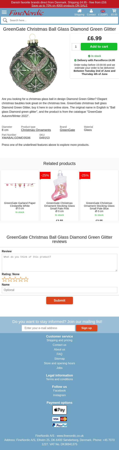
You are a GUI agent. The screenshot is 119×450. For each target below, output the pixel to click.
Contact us (59, 344)
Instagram (59, 395)
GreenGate (67, 130)
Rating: (11, 274)
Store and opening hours (59, 363)
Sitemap (59, 358)
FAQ (59, 354)
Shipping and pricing (59, 340)
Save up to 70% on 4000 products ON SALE (59, 5)
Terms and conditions (59, 379)
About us (59, 349)
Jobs (60, 367)
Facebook (59, 390)
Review (7, 251)
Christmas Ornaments (36, 130)
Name (6, 284)
